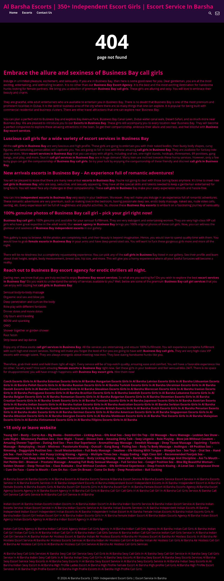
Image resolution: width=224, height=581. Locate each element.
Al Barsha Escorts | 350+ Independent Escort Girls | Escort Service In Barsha (108, 6)
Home (13, 13)
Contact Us (44, 13)
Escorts (27, 13)
